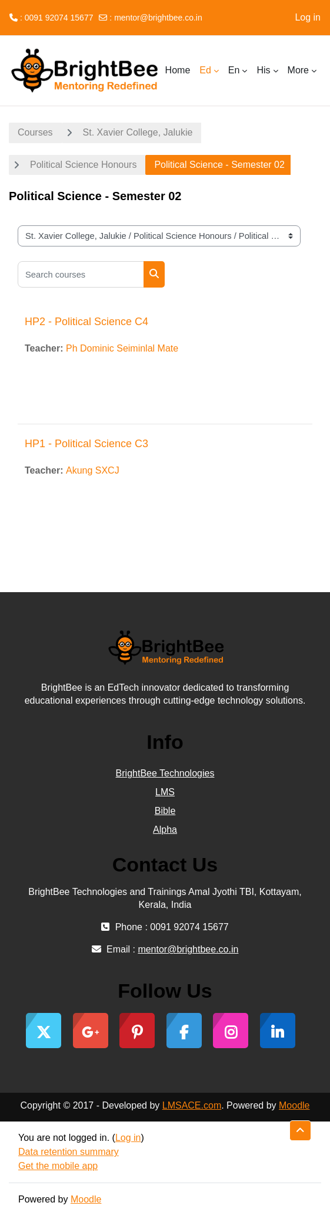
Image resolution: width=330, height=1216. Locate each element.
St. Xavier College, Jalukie (138, 132)
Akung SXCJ (92, 470)
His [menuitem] (263, 70)
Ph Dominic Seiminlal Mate (122, 348)
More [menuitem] (298, 70)
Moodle (294, 1105)
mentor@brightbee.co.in (158, 17)
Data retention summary (68, 1152)
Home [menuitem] (178, 70)
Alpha (165, 830)
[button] (300, 1130)
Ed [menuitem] (205, 70)
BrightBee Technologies (165, 773)
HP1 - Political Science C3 (86, 444)
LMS (165, 792)
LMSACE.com (191, 1105)
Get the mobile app (58, 1166)
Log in (308, 17)
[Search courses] (81, 274)
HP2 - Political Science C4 (86, 321)
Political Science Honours (83, 165)
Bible (165, 811)
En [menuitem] (234, 70)
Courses (35, 132)
